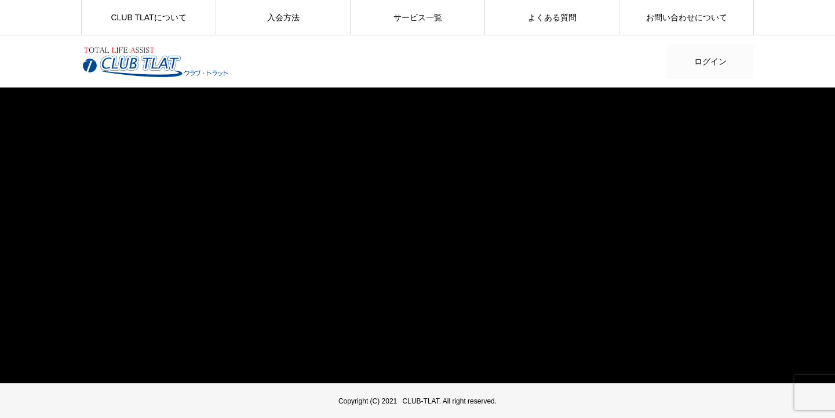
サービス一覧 (417, 17)
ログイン (710, 61)
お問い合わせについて (686, 17)
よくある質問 (552, 17)
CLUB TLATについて (148, 17)
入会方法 (283, 17)
